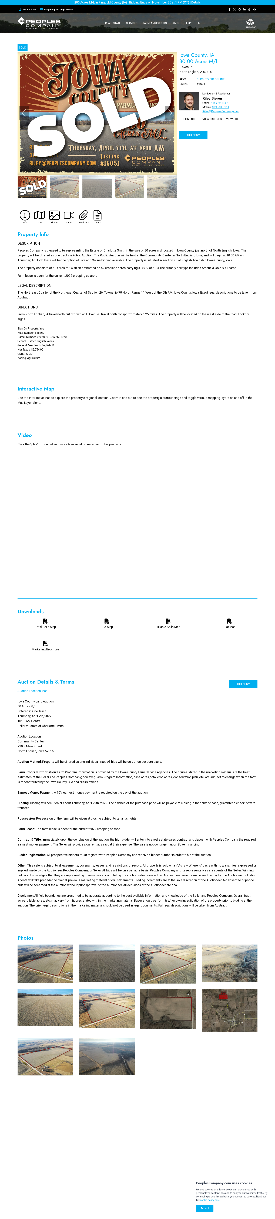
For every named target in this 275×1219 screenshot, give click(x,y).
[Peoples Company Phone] (28, 9)
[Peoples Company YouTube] (254, 9)
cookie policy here (210, 1200)
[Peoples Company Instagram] (240, 9)
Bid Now (193, 135)
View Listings (212, 119)
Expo (189, 23)
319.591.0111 (220, 107)
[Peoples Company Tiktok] (249, 9)
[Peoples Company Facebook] (229, 9)
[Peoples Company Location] (57, 9)
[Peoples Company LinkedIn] (244, 9)
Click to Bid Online (210, 79)
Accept (204, 1208)
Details (196, 2)
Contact (189, 119)
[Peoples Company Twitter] (234, 9)
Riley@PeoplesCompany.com (220, 111)
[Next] (170, 113)
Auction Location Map (33, 691)
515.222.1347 (219, 103)
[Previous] (24, 113)
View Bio (232, 119)
